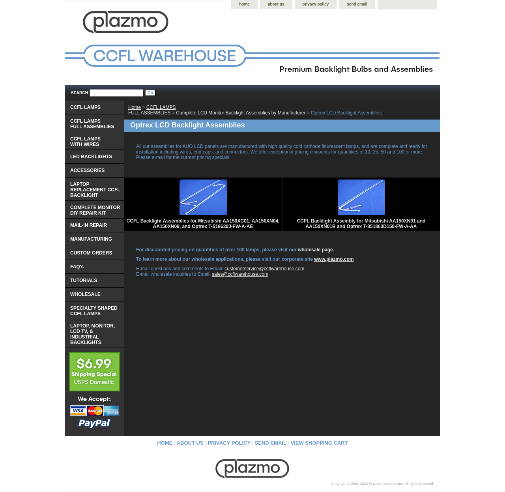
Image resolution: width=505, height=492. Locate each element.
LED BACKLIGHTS (91, 156)
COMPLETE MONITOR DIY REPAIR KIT (95, 210)
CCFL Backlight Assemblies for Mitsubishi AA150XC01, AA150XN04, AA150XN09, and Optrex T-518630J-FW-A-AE (203, 223)
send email (357, 4)
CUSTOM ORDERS (91, 253)
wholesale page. (316, 250)
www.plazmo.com (334, 259)
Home (134, 107)
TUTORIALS (83, 280)
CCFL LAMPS (85, 107)
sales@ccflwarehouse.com (240, 274)
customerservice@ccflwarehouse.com (264, 268)
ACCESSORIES (87, 170)
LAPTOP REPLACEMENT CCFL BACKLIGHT (95, 189)
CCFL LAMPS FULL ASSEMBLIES (152, 110)
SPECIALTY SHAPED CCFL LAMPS (94, 310)
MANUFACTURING (91, 239)
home (244, 4)
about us (276, 4)
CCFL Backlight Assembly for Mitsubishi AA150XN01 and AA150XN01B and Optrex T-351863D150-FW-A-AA (361, 223)
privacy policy (316, 4)
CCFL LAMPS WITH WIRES (85, 141)
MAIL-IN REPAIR (88, 225)
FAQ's (77, 266)
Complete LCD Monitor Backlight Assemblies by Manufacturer (240, 113)
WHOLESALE (85, 294)
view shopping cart (319, 443)
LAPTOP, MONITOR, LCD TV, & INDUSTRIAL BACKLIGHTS (92, 334)
